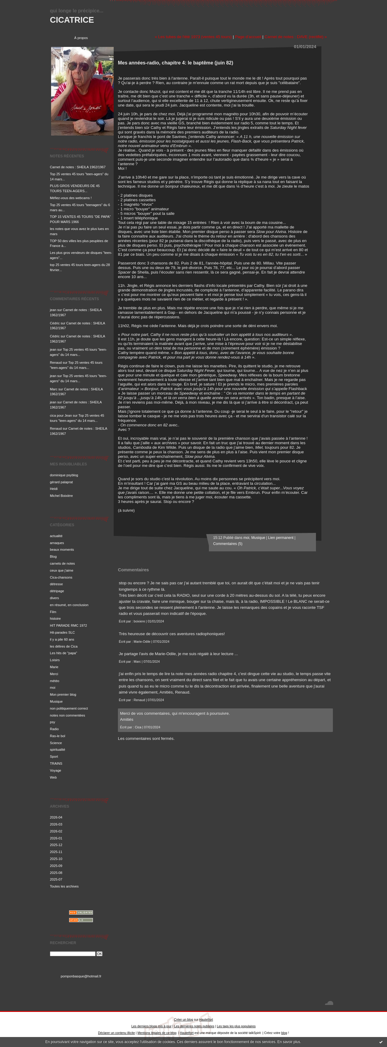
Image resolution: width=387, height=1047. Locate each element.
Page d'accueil (248, 36)
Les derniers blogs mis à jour (152, 1026)
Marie (54, 667)
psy (52, 722)
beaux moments (62, 549)
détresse (56, 584)
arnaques (57, 543)
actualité (56, 536)
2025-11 (56, 852)
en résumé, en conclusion (69, 605)
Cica (138, 727)
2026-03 (56, 824)
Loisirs (55, 660)
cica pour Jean (61, 415)
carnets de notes (62, 563)
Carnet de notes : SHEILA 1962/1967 (78, 167)
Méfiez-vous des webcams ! (71, 198)
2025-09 (56, 866)
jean (53, 310)
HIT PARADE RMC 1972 (68, 625)
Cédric (55, 323)
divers (54, 598)
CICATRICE (72, 20)
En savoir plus (288, 1042)
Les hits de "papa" (63, 653)
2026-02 (56, 831)
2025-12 (56, 845)
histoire (55, 618)
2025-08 (56, 873)
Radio (54, 729)
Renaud (56, 362)
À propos (81, 38)
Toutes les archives (64, 886)
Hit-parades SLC (62, 632)
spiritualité (57, 749)
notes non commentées (67, 715)
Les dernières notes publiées (194, 1026)
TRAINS (56, 763)
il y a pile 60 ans (62, 639)
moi (52, 687)
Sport (54, 756)
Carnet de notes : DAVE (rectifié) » (296, 36)
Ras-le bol (57, 736)
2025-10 (56, 859)
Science (56, 743)
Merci (54, 674)
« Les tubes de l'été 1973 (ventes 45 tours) (193, 36)
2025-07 (56, 879)
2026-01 (56, 838)
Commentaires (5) (227, 544)
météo (54, 681)
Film (53, 612)
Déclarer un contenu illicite (116, 1033)
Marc (53, 389)
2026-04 (56, 817)
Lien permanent (281, 538)
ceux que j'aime (61, 570)
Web (53, 777)
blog (284, 1033)
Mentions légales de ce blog (157, 1033)
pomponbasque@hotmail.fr (81, 976)
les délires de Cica (63, 646)
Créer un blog (183, 1019)
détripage (57, 591)
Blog (53, 556)
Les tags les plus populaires (236, 1026)
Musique (56, 701)
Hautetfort (206, 1019)
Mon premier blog (63, 694)
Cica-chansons (61, 577)
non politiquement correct (69, 708)
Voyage (55, 770)
